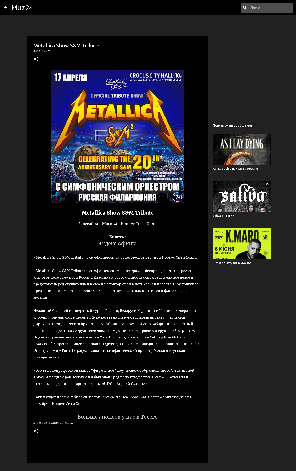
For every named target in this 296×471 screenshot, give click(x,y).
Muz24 (22, 7)
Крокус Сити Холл (46, 423)
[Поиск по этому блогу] (271, 8)
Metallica (66, 423)
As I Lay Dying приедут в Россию (235, 168)
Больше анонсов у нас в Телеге (117, 417)
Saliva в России (223, 216)
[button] (35, 59)
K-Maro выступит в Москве (232, 263)
